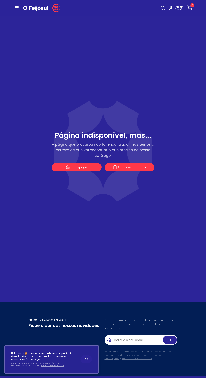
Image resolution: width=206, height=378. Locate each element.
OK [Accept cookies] (86, 359)
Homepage (76, 167)
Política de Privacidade (137, 358)
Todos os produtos (129, 167)
